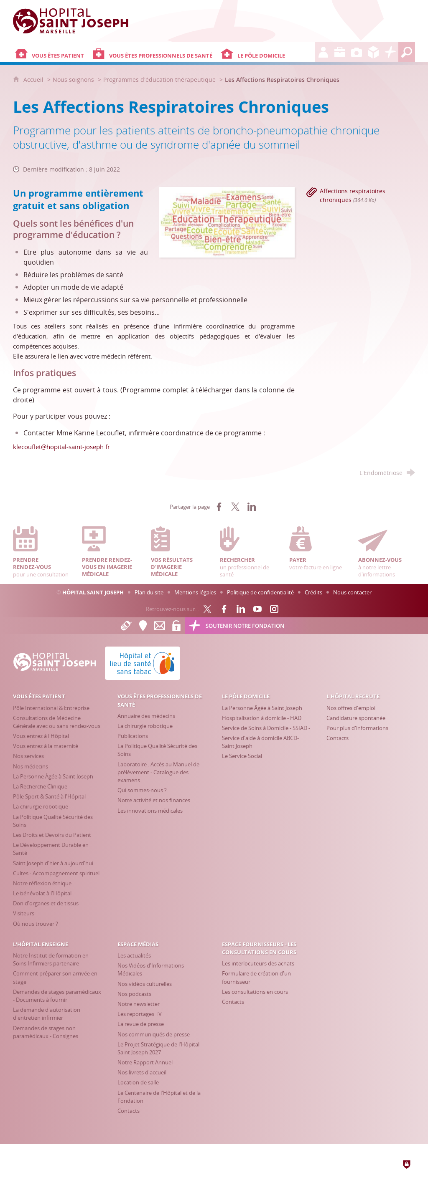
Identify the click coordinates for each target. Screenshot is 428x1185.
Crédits (313, 592)
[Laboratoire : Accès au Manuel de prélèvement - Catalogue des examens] (158, 772)
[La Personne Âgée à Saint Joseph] (53, 776)
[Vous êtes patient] (51, 52)
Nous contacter (352, 592)
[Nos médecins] (30, 766)
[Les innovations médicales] (150, 810)
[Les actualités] (134, 955)
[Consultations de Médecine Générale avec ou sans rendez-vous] (56, 722)
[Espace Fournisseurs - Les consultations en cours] (373, 52)
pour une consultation (41, 552)
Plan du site (149, 592)
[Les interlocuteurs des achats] (258, 963)
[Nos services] (28, 756)
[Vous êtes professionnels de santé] (154, 52)
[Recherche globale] (406, 52)
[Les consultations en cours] (255, 992)
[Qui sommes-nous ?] (142, 790)
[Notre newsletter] (138, 1004)
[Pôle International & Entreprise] (51, 708)
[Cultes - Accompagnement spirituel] (56, 873)
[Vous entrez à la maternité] (45, 746)
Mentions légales (195, 592)
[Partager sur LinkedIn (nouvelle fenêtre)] (252, 507)
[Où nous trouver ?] (35, 923)
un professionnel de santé (248, 552)
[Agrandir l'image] (226, 221)
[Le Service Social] (242, 756)
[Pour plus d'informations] (357, 728)
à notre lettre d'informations (386, 552)
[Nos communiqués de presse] (153, 1034)
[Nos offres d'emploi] (350, 708)
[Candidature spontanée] (355, 718)
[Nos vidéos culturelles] (144, 984)
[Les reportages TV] (139, 1014)
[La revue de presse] (140, 1024)
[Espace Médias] (356, 52)
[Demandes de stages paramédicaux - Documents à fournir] (57, 995)
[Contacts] (337, 738)
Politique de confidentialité (260, 592)
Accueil (34, 79)
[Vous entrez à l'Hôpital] (41, 736)
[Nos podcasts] (134, 994)
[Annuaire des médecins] (146, 716)
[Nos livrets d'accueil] (141, 1072)
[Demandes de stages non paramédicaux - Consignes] (45, 1032)
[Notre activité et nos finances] (153, 800)
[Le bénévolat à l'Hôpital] (42, 893)
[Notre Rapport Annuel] (145, 1062)
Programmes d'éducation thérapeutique (159, 79)
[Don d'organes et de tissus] (46, 903)
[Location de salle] (138, 1082)
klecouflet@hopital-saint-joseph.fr (61, 446)
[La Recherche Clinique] (40, 786)
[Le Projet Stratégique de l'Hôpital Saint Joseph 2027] (158, 1048)
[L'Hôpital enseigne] (339, 52)
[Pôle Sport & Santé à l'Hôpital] (49, 796)
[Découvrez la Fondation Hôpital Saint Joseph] (390, 52)
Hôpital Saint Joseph (93, 592)
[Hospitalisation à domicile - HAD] (261, 718)
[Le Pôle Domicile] (267, 52)
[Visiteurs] (23, 913)
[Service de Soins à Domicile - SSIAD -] (266, 728)
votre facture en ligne (317, 548)
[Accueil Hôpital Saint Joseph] (75, 20)
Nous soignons (73, 79)
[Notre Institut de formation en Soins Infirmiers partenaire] (51, 959)
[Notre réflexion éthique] (42, 883)
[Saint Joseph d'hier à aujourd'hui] (53, 863)
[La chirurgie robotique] (40, 806)
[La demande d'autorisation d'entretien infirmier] (46, 1013)
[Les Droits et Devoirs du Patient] (52, 835)
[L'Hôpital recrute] (323, 52)
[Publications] (132, 736)
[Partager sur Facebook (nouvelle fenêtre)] (219, 507)
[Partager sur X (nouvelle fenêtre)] (235, 507)
